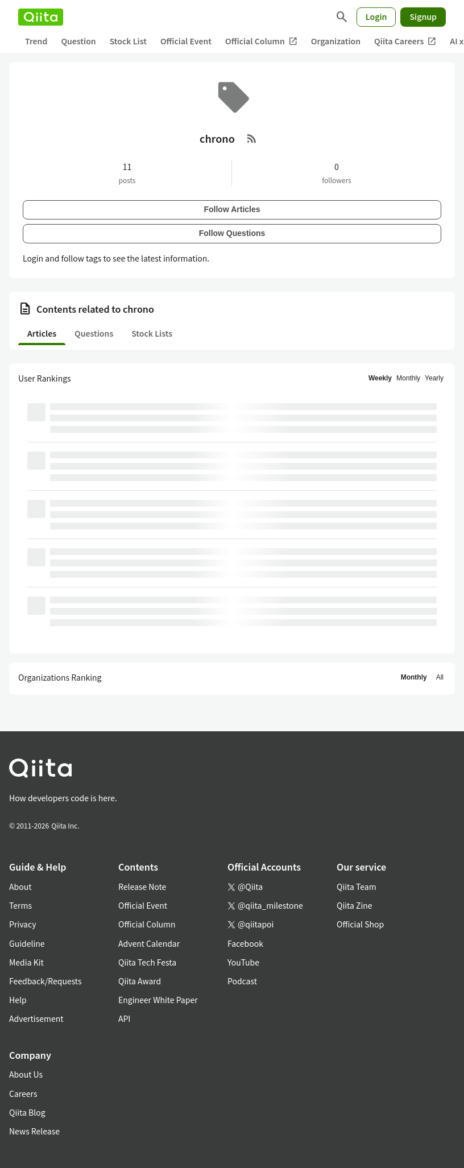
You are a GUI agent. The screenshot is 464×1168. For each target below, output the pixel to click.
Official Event (186, 41)
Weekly (380, 378)
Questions (93, 333)
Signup (423, 16)
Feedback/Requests (45, 981)
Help (18, 999)
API (124, 1018)
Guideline (27, 943)
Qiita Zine (354, 905)
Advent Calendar (149, 943)
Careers (23, 1093)
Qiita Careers (405, 41)
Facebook (245, 943)
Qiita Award (139, 981)
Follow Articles (232, 209)
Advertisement (36, 1018)
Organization (336, 41)
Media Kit (26, 962)
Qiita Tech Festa (147, 962)
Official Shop (360, 924)
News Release (34, 1131)
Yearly (434, 378)
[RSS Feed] (251, 138)
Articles (41, 333)
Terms (20, 905)
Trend (36, 41)
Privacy (22, 924)
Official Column (261, 41)
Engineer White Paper (158, 999)
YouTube (243, 962)
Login (376, 16)
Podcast (242, 981)
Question (78, 41)
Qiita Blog (27, 1112)
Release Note (142, 886)
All (440, 677)
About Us (26, 1074)
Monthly (408, 378)
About (20, 886)
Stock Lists (151, 333)
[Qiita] (40, 17)
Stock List (128, 41)
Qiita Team (356, 886)
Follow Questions (232, 233)
